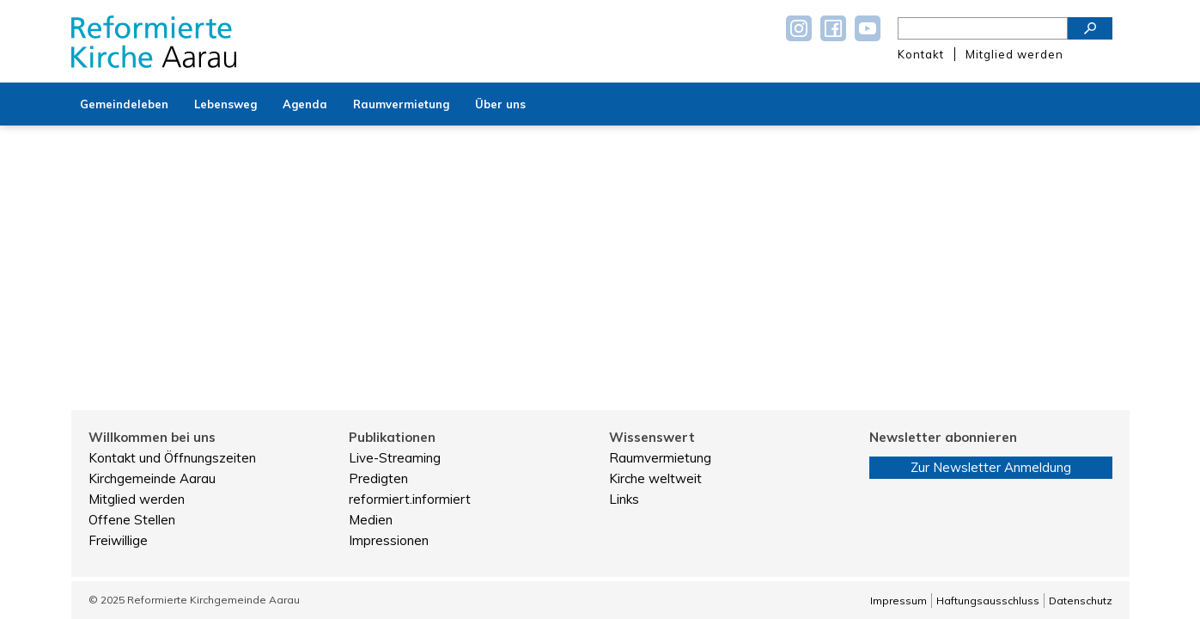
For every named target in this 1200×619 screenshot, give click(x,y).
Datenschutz (1080, 600)
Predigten (378, 478)
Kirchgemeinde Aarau (152, 478)
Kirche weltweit (655, 478)
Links (624, 499)
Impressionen (389, 540)
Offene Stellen (131, 520)
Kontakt (921, 54)
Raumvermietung (660, 458)
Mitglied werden (1014, 54)
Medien (371, 520)
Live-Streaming (395, 458)
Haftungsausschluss (987, 600)
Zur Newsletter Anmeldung (991, 467)
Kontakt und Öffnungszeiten (172, 458)
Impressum (898, 600)
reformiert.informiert (410, 499)
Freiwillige (118, 540)
